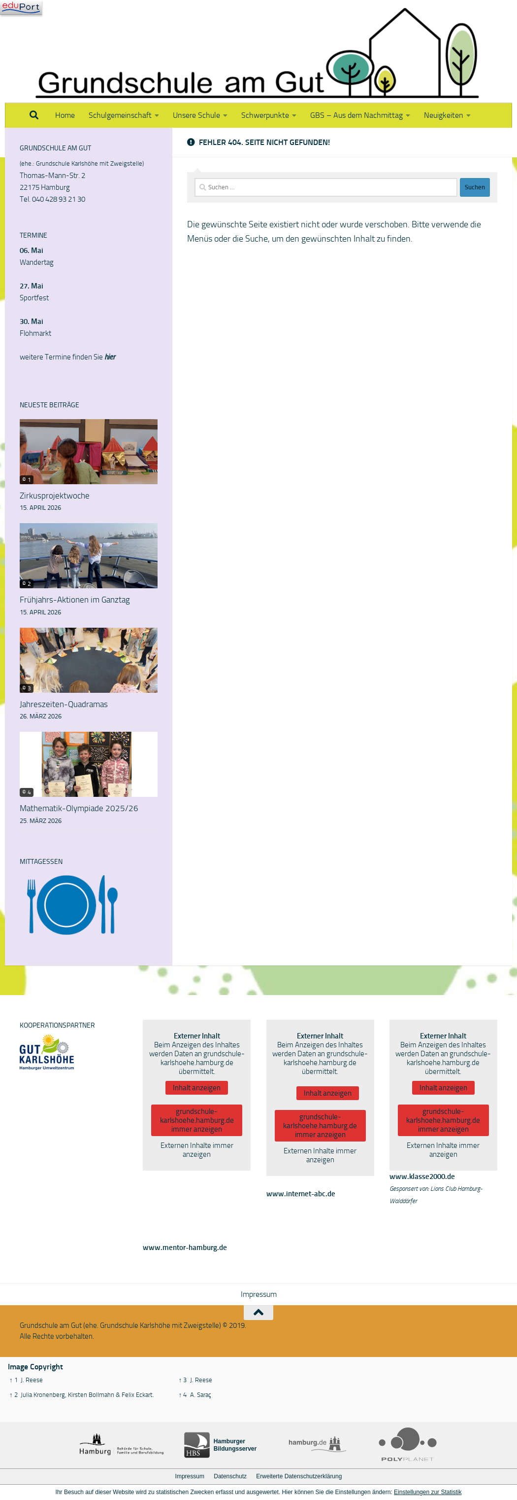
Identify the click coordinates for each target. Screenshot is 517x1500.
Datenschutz (230, 1476)
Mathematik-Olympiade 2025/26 (79, 808)
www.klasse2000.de (422, 1176)
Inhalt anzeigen (197, 1087)
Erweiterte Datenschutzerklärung (299, 1476)
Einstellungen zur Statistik (427, 1492)
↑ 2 (13, 1394)
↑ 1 (13, 1380)
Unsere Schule (196, 115)
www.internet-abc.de (300, 1193)
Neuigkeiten (443, 115)
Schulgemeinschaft (120, 115)
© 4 (26, 792)
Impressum (259, 1294)
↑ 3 (183, 1380)
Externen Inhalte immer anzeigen (197, 1150)
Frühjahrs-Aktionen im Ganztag (75, 600)
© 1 (26, 479)
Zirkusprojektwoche (55, 495)
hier (109, 357)
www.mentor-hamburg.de (185, 1247)
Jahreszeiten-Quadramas (64, 704)
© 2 (26, 583)
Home (65, 115)
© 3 (26, 688)
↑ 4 (183, 1394)
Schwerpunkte (265, 115)
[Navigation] (21, 7)
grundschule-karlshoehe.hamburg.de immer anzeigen (197, 1120)
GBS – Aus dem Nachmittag (356, 115)
